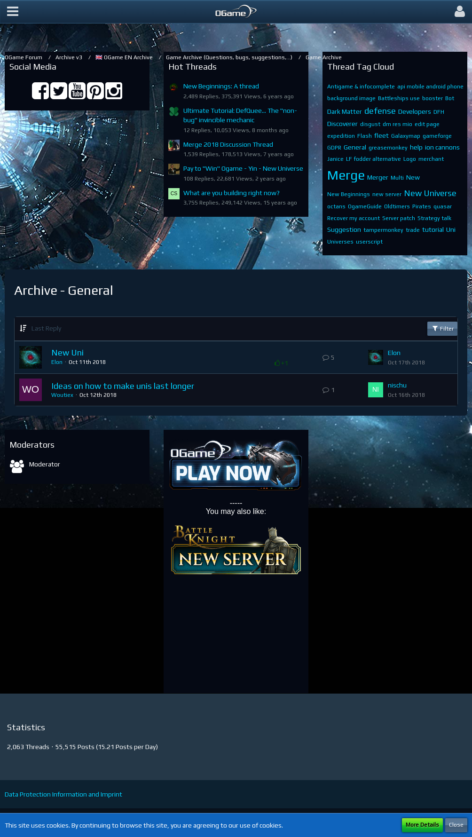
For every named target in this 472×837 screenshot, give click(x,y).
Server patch (398, 218)
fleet (381, 135)
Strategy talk (434, 218)
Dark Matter (344, 111)
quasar (442, 206)
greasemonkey (388, 147)
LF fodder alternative (373, 159)
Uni (451, 229)
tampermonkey (383, 230)
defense (380, 111)
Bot (449, 98)
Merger (377, 177)
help (416, 147)
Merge (346, 174)
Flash (364, 136)
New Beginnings (348, 194)
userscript (369, 241)
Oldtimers (397, 206)
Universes (340, 241)
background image (351, 98)
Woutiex (62, 395)
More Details (422, 824)
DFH (438, 112)
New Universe (430, 193)
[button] (13, 11)
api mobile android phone (430, 86)
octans (336, 206)
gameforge (437, 136)
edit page (427, 124)
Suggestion (344, 229)
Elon (57, 362)
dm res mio (397, 124)
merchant (431, 159)
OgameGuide (365, 206)
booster (432, 98)
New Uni (67, 352)
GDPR (334, 147)
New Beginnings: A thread (221, 86)
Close (456, 824)
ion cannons (442, 147)
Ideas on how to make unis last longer (122, 386)
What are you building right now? (231, 193)
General (355, 147)
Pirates (421, 206)
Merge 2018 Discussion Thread (228, 144)
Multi (397, 177)
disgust (370, 124)
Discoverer (342, 123)
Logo (409, 159)
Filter (442, 328)
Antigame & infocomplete (361, 86)
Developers (414, 111)
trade (413, 230)
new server (386, 194)
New (413, 177)
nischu (397, 385)
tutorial (433, 229)
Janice (335, 159)
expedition (341, 136)
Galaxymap (405, 136)
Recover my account (353, 218)
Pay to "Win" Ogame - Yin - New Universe (243, 168)
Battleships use (399, 98)
